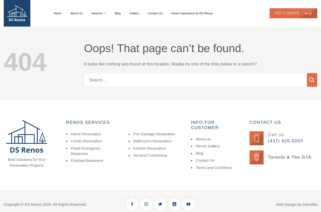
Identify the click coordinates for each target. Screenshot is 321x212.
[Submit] (312, 80)
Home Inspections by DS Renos (192, 13)
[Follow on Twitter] (160, 204)
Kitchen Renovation (149, 148)
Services (98, 13)
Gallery (134, 13)
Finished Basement (87, 160)
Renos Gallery (208, 146)
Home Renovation (86, 134)
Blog (118, 13)
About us (203, 139)
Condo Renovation (86, 141)
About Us (76, 13)
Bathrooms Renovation (152, 141)
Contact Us (155, 13)
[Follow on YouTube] (188, 204)
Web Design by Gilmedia (296, 204)
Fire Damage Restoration (154, 134)
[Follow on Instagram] (146, 204)
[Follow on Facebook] (132, 204)
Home (57, 13)
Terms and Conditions (214, 167)
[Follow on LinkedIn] (174, 204)
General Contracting (150, 155)
